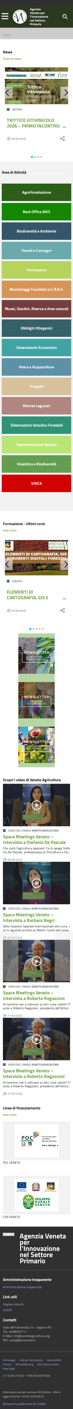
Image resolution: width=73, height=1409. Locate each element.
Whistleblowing (24, 1364)
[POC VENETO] (36, 1140)
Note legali (9, 1369)
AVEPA (7, 1310)
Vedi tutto (10, 530)
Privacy (7, 1364)
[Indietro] (7, 92)
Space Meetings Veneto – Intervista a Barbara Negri (29, 917)
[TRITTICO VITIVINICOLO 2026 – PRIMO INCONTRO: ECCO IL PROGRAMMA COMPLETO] (36, 85)
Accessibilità (54, 1360)
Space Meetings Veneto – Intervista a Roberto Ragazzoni (34, 995)
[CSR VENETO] (36, 1195)
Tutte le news (12, 58)
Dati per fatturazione (31, 1360)
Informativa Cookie (48, 1364)
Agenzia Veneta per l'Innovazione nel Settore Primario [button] (43, 1248)
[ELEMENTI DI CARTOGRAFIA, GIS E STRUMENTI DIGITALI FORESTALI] (36, 557)
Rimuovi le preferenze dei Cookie (24, 1403)
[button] (5, 16)
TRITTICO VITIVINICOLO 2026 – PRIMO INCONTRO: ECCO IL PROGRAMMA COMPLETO (33, 128)
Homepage (9, 1360)
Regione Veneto (13, 1304)
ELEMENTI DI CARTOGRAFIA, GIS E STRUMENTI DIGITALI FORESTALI (28, 600)
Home (7, 35)
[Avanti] (66, 92)
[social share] (62, 138)
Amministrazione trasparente (22, 1287)
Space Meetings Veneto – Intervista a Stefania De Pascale (34, 839)
